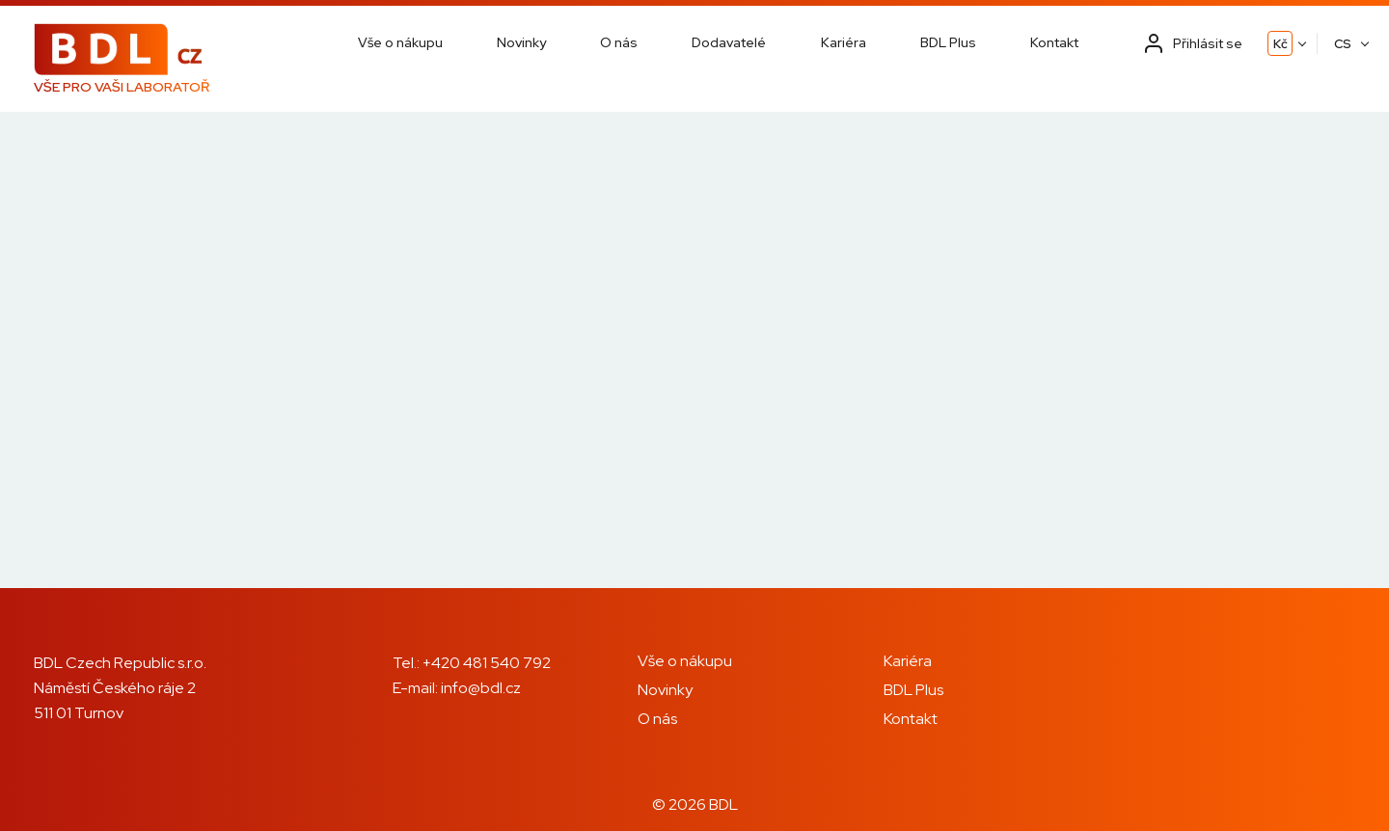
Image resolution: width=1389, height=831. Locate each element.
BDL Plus (948, 42)
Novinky (521, 42)
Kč (1280, 44)
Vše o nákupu (400, 42)
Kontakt (1054, 42)
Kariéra (843, 42)
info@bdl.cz (481, 688)
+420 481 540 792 (486, 663)
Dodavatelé (729, 42)
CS (1342, 44)
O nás (619, 42)
